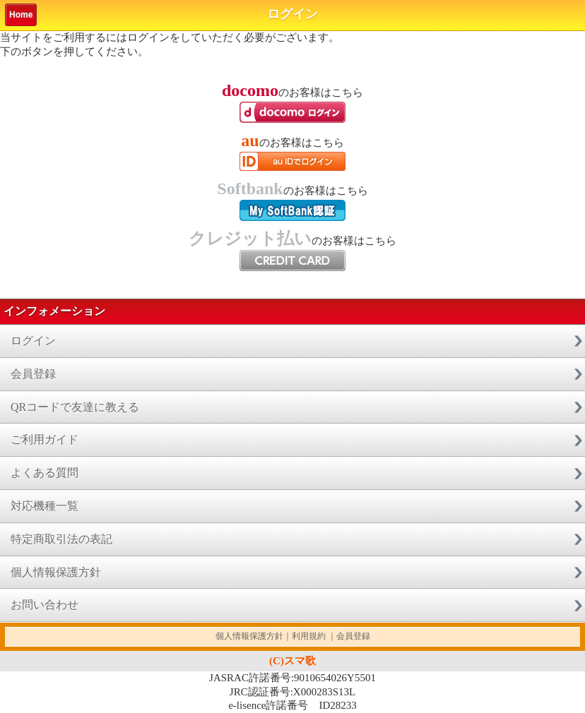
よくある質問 (44, 473)
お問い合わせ (44, 605)
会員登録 (33, 374)
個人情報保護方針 (56, 572)
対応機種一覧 (44, 506)
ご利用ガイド (44, 439)
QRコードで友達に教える (75, 407)
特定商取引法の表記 (61, 539)
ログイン (33, 341)
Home (20, 15)
